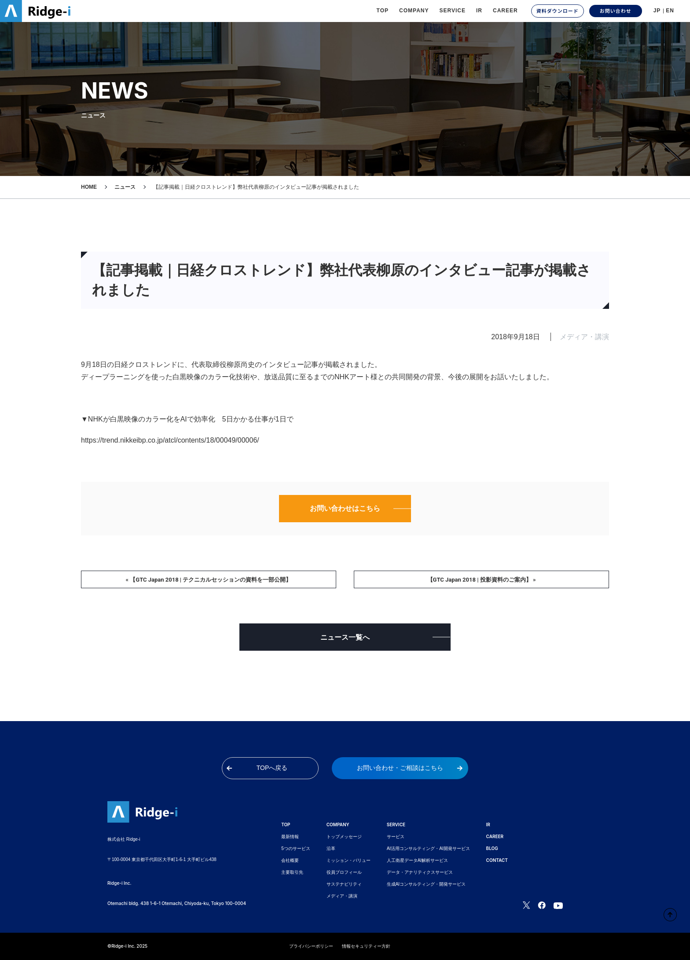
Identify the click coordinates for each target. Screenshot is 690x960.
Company (414, 10)
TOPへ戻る (257, 767)
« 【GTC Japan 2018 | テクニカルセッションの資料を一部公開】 (209, 579)
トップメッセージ (344, 836)
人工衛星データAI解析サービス (417, 860)
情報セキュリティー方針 (366, 946)
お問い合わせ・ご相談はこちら (409, 767)
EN (670, 10)
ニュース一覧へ (345, 637)
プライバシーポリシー (311, 946)
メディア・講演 (342, 896)
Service (453, 10)
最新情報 (290, 836)
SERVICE (396, 824)
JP (657, 10)
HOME (89, 187)
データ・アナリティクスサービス (420, 872)
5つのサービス (295, 848)
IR (479, 10)
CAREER (505, 10)
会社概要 (290, 860)
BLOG (492, 848)
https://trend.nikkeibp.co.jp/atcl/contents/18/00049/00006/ (170, 440)
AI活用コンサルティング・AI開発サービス (428, 848)
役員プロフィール (344, 872)
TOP (383, 10)
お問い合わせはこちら (345, 508)
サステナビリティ (344, 884)
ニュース (125, 187)
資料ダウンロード (557, 10)
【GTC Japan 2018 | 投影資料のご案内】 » (481, 579)
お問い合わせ (615, 10)
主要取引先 (292, 872)
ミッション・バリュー (349, 860)
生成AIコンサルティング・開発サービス (426, 884)
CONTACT (497, 860)
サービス (395, 836)
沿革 (331, 848)
